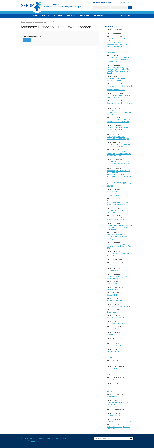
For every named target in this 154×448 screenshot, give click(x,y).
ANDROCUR (111, 385)
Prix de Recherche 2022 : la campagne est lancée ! (117, 277)
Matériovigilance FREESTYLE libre (119, 421)
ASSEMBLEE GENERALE (114, 301)
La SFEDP (34, 16)
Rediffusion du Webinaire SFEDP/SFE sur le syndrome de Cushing (118, 237)
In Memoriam (112, 397)
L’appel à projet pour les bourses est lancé (119, 254)
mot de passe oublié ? (126, 2)
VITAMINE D (111, 334)
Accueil (25, 16)
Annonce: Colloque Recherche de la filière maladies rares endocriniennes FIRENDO (120, 88)
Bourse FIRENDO (112, 295)
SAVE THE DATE (112, 284)
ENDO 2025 (111, 52)
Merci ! (109, 391)
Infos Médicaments (114, 368)
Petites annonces (125, 16)
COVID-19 (110, 357)
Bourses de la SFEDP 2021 (116, 323)
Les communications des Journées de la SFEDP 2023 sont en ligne (119, 184)
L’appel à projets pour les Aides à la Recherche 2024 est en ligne (119, 145)
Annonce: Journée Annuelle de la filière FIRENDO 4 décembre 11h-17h (119, 96)
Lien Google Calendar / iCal (32, 36)
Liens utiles (98, 16)
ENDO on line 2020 (114, 351)
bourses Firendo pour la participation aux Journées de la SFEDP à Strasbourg (119, 112)
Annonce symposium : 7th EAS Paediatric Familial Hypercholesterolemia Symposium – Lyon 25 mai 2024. (119, 174)
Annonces (29, 22)
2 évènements (112, 289)
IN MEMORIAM (112, 329)
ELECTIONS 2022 (113, 270)
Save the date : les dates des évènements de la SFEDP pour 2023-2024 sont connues (118, 203)
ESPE (108, 340)
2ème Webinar (112, 312)
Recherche (71, 16)
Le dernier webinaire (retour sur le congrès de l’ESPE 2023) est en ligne (119, 163)
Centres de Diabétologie (116, 346)
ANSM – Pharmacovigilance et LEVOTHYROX (118, 428)
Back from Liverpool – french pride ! (120, 104)
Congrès (45, 16)
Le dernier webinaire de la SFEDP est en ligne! (119, 211)
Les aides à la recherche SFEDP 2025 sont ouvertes (118, 79)
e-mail (95, 5)
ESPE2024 (110, 380)
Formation (58, 16)
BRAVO (109, 374)
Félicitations (111, 265)
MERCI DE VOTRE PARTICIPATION (118, 306)
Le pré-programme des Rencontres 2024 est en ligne (118, 138)
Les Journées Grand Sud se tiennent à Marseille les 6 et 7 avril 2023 (119, 246)
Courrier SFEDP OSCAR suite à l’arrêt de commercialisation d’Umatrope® (118, 60)
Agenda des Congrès (39, 22)
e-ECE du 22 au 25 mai (115, 318)
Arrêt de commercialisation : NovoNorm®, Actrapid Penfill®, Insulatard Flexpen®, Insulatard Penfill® (118, 70)
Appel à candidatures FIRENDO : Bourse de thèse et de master (119, 121)
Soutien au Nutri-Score (115, 415)
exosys (33, 441)
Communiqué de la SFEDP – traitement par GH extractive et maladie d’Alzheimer (119, 154)
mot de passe (116, 5)
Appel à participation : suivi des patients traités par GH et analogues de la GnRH (119, 193)
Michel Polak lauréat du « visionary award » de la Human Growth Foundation (120, 227)
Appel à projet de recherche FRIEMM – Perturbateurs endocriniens (117, 129)
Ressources (85, 16)
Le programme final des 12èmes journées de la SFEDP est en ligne (119, 219)
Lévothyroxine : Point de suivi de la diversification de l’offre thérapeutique (120, 404)
